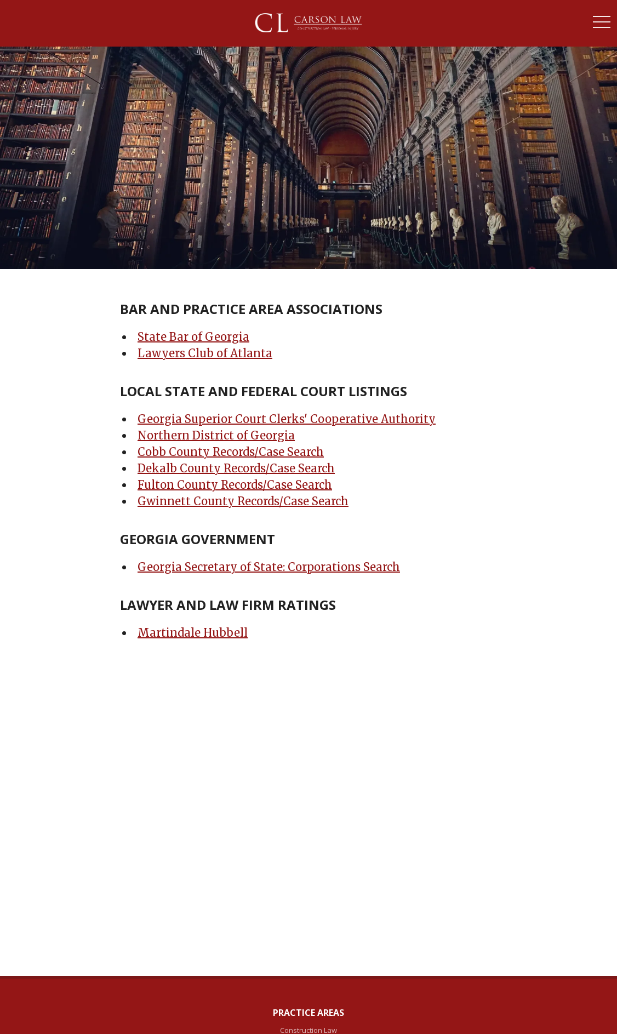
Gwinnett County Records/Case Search (243, 501)
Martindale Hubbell (193, 632)
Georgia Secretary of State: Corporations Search (269, 567)
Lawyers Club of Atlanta (205, 353)
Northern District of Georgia (216, 435)
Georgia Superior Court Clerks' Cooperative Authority (287, 419)
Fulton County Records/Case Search (235, 485)
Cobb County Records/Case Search (231, 452)
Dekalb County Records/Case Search (236, 468)
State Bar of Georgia (193, 337)
